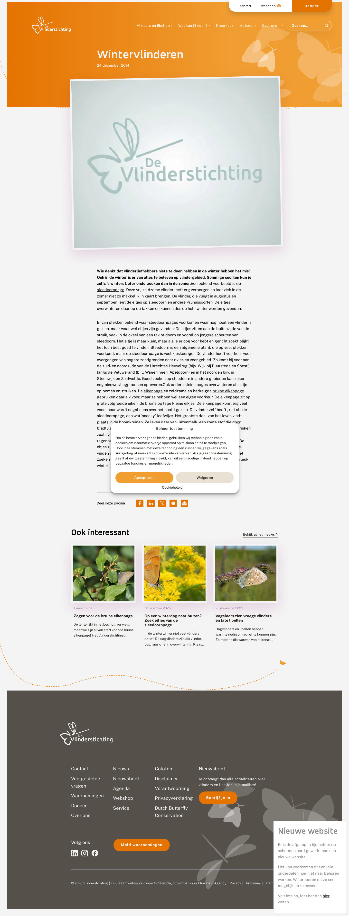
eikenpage (153, 391)
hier (326, 896)
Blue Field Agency (212, 883)
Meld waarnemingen (141, 845)
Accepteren (144, 478)
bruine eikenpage (228, 391)
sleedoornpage (110, 289)
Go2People (162, 883)
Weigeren (205, 478)
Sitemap (270, 883)
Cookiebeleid (172, 488)
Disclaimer (253, 883)
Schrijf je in (218, 797)
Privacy (235, 883)
